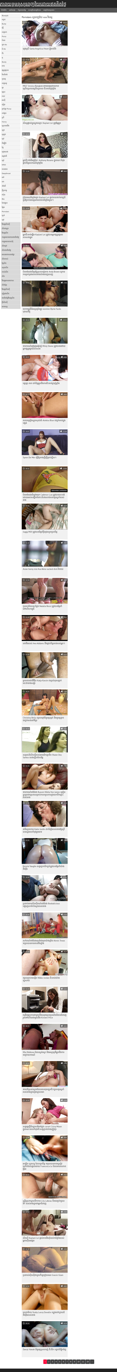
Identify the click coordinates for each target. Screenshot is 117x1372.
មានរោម (5, 169)
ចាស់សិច (5, 272)
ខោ (3, 181)
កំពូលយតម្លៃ (22, 10)
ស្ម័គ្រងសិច (5, 293)
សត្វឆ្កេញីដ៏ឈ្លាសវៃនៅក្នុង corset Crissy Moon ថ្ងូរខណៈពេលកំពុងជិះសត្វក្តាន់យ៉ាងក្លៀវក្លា (42, 1127)
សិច (3, 276)
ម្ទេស (3, 92)
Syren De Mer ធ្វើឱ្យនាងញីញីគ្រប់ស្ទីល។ (39, 457)
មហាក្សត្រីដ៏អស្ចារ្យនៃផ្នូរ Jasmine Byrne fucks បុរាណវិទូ (42, 310)
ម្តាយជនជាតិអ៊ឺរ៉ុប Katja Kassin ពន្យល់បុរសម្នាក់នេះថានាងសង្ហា (42, 681)
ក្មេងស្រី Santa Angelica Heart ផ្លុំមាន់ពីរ (39, 48)
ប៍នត (3, 40)
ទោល (4, 165)
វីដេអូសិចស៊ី (6, 224)
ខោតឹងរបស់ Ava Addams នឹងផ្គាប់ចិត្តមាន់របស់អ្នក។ (44, 643)
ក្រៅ (3, 215)
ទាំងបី (4, 186)
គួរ (3, 87)
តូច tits (4, 44)
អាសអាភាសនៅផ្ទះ (8, 254)
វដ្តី (3, 27)
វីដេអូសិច (5, 233)
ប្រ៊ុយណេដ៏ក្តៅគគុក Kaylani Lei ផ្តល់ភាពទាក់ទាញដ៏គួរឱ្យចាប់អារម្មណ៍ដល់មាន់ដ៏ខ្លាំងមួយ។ (44, 198)
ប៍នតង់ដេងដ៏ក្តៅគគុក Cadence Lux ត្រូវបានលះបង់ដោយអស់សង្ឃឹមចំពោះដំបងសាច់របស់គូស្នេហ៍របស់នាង (44, 497)
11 (83, 1362)
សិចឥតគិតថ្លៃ (6, 250)
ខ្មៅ (3, 160)
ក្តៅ (3, 138)
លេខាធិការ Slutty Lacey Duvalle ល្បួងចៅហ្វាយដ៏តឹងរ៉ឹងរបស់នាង (44, 1313)
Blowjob (5, 15)
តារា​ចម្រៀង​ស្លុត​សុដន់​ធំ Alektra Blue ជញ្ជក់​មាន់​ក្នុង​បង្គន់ (44, 421)
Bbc (3, 199)
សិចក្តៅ (4, 246)
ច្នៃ (3, 147)
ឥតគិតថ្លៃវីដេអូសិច (8, 298)
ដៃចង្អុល (5, 203)
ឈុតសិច (5, 267)
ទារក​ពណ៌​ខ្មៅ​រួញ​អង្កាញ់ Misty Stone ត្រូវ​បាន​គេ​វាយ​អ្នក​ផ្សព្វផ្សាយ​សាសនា (44, 347)
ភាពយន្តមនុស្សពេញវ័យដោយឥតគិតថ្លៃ (33, 4)
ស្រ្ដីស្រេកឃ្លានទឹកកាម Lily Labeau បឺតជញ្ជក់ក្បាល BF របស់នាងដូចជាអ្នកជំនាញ (44, 1202)
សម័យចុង (12, 10)
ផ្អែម (3, 207)
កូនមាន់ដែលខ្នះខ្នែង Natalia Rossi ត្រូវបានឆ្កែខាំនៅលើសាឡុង (42, 607)
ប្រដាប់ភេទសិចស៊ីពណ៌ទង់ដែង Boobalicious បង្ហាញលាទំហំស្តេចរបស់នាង (41, 904)
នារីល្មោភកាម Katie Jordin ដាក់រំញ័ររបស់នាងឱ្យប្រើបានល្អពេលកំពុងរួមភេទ (44, 830)
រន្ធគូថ (4, 134)
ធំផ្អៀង (4, 143)
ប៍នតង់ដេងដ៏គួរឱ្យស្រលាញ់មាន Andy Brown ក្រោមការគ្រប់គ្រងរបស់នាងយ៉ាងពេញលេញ (44, 273)
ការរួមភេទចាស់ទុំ (7, 241)
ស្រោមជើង (5, 125)
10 (78, 1362)
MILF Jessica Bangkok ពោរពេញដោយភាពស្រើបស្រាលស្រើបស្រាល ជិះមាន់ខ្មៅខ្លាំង (41, 87)
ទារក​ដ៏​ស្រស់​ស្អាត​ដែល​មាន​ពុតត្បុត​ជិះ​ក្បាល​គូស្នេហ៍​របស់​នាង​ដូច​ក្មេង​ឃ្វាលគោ (43, 1090)
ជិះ (3, 53)
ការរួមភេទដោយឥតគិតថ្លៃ (10, 237)
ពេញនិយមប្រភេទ (49, 10)
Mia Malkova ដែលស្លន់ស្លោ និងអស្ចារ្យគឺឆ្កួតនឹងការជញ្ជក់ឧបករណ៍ (43, 1053)
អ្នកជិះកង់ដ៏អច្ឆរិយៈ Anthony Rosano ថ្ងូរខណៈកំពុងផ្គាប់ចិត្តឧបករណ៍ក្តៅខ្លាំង (44, 161)
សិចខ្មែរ (4, 285)
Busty (4, 24)
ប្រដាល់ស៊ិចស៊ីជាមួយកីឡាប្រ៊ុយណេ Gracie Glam (43, 1275)
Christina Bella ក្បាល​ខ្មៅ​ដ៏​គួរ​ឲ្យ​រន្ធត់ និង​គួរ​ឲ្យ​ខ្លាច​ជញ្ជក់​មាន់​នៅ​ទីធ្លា (43, 719)
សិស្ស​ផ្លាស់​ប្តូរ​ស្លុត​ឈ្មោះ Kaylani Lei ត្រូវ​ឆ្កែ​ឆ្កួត (42, 123)
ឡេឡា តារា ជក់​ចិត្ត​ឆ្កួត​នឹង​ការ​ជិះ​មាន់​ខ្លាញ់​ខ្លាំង (41, 383)
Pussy (4, 36)
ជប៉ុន (3, 194)
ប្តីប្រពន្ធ (4, 190)
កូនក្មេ (4, 79)
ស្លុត (3, 130)
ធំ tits (4, 49)
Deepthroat (6, 173)
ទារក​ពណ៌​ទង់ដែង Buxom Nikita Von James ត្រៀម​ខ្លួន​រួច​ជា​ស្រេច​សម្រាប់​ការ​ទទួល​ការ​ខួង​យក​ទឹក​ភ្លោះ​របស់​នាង (44, 795)
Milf (3, 96)
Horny (4, 122)
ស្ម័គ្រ (3, 104)
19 (88, 1362)
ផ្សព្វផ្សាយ (5, 70)
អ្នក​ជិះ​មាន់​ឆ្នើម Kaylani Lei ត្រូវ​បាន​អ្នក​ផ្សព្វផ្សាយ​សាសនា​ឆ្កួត (43, 236)
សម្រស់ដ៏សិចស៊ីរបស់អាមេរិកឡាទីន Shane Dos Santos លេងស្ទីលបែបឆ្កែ (42, 756)
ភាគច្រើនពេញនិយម (34, 10)
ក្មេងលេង (5, 152)
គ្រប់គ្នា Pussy (6, 109)
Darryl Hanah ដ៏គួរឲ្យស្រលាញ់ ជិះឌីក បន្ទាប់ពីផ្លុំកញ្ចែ (44, 1349)
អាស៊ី (3, 100)
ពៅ (3, 177)
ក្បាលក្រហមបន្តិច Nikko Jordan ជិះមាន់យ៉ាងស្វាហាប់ (41, 979)
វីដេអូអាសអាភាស (8, 280)
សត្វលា (4, 32)
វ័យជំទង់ (5, 74)
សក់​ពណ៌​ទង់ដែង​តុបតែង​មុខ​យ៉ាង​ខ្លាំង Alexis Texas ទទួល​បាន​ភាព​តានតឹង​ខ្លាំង (44, 942)
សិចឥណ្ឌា (5, 228)
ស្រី (3, 117)
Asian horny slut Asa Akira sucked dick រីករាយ (43, 569)
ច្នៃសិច (4, 263)
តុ (2, 57)
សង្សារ (4, 113)
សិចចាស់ (5, 259)
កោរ (3, 66)
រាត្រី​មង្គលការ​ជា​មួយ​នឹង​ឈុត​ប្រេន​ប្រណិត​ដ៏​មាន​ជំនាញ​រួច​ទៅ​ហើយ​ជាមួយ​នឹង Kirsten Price (44, 1016)
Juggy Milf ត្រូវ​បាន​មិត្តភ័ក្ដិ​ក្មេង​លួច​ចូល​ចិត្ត (40, 531)
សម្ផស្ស (4, 83)
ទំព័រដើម (4, 10)
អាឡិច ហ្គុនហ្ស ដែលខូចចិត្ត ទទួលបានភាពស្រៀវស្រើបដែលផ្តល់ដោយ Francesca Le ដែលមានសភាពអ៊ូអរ (44, 1166)
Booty (4, 62)
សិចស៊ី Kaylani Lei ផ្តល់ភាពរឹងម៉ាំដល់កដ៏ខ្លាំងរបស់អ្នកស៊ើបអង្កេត (43, 1239)
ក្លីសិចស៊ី (5, 302)
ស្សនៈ (4, 19)
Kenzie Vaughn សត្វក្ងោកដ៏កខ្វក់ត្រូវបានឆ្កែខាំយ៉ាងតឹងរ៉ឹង (43, 867)
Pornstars (5, 211)
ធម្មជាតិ (4, 156)
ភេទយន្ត (5, 306)
